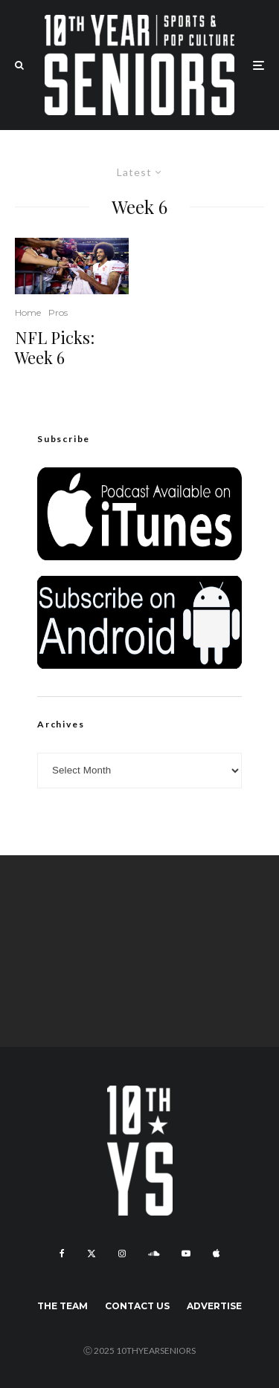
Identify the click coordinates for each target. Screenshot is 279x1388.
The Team (62, 1305)
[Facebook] (62, 1253)
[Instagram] (122, 1253)
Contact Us (137, 1305)
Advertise (214, 1305)
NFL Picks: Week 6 (54, 347)
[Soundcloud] (153, 1253)
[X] (91, 1253)
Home (28, 312)
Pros (58, 312)
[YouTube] (186, 1253)
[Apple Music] (216, 1253)
